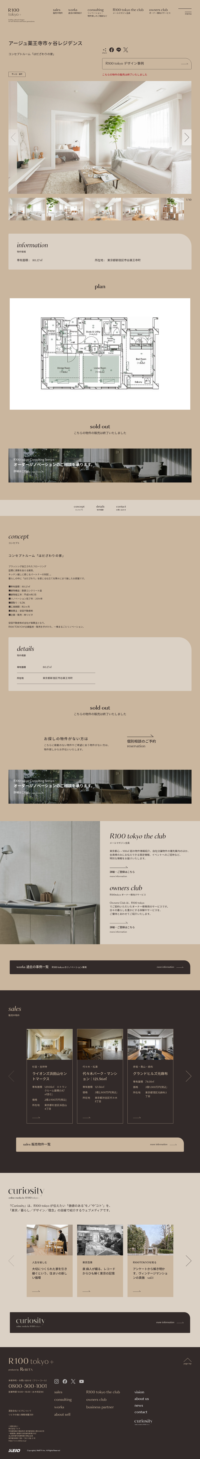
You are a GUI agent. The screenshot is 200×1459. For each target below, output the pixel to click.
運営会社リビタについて (19, 1411)
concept (79, 508)
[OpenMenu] (185, 11)
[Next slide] (187, 137)
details (100, 508)
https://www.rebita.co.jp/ (17, 1441)
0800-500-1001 (27, 1386)
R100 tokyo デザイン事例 (147, 63)
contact (121, 508)
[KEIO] (14, 1450)
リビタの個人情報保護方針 (20, 1415)
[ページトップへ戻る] (188, 1361)
